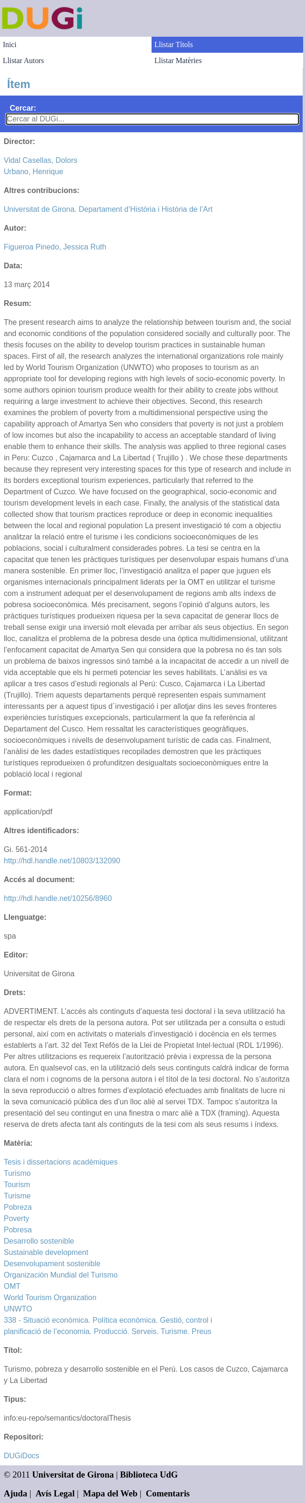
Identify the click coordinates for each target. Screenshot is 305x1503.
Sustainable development (46, 1252)
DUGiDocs (22, 1456)
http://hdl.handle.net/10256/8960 (58, 898)
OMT (12, 1286)
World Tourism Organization (50, 1298)
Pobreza (18, 1207)
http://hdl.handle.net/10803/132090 (62, 861)
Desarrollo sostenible (39, 1241)
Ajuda (15, 1493)
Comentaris (168, 1493)
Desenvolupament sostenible (52, 1264)
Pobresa (18, 1230)
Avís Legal (55, 1493)
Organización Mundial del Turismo (61, 1275)
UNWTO (18, 1309)
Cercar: (23, 108)
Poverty (16, 1218)
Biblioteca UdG (149, 1474)
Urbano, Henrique (33, 172)
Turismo (17, 1173)
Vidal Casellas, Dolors (40, 160)
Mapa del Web (110, 1493)
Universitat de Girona (73, 1474)
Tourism (17, 1185)
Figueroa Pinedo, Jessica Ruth (55, 247)
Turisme (17, 1196)
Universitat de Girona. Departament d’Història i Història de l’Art (108, 209)
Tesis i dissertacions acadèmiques (61, 1162)
